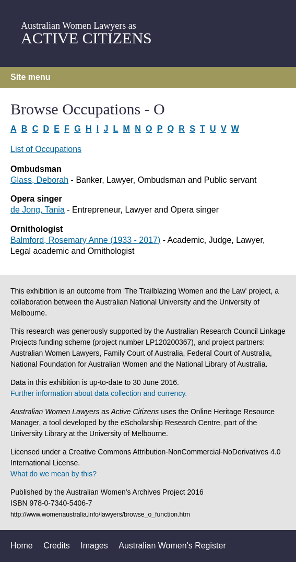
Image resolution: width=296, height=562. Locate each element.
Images (94, 545)
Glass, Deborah (39, 179)
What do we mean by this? (53, 474)
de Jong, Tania (37, 209)
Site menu (30, 77)
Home (21, 545)
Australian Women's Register (172, 545)
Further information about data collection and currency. (98, 393)
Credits (56, 545)
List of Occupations (45, 149)
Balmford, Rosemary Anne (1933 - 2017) (85, 240)
